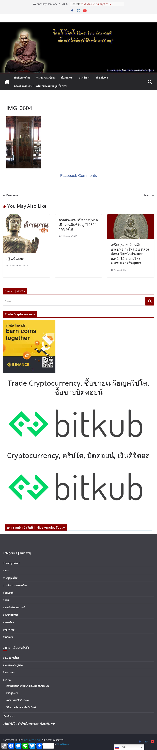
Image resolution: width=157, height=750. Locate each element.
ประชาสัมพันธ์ (10, 614)
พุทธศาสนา (9, 629)
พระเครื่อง (8, 622)
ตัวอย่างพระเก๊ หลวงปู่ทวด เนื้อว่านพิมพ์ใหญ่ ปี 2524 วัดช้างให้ (78, 225)
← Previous (10, 195)
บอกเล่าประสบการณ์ (14, 607)
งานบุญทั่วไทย (10, 578)
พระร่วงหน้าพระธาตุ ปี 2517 (96, 4)
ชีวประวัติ (8, 592)
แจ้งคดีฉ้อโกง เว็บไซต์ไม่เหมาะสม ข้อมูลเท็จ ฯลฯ (40, 86)
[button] (89, 77)
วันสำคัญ (8, 637)
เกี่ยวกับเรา (102, 77)
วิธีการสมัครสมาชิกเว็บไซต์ (21, 707)
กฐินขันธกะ (15, 258)
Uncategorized (11, 563)
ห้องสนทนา (67, 77)
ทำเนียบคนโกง (22, 77)
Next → (149, 195)
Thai (120, 747)
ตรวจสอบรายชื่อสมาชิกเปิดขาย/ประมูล (27, 685)
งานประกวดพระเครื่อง (15, 585)
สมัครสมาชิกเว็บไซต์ (17, 700)
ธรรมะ (6, 600)
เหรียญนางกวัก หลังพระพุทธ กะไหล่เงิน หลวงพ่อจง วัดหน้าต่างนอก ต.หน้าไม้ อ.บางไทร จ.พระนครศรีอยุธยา (130, 253)
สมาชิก (83, 77)
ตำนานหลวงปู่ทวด (45, 77)
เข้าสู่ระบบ (12, 693)
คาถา (6, 570)
